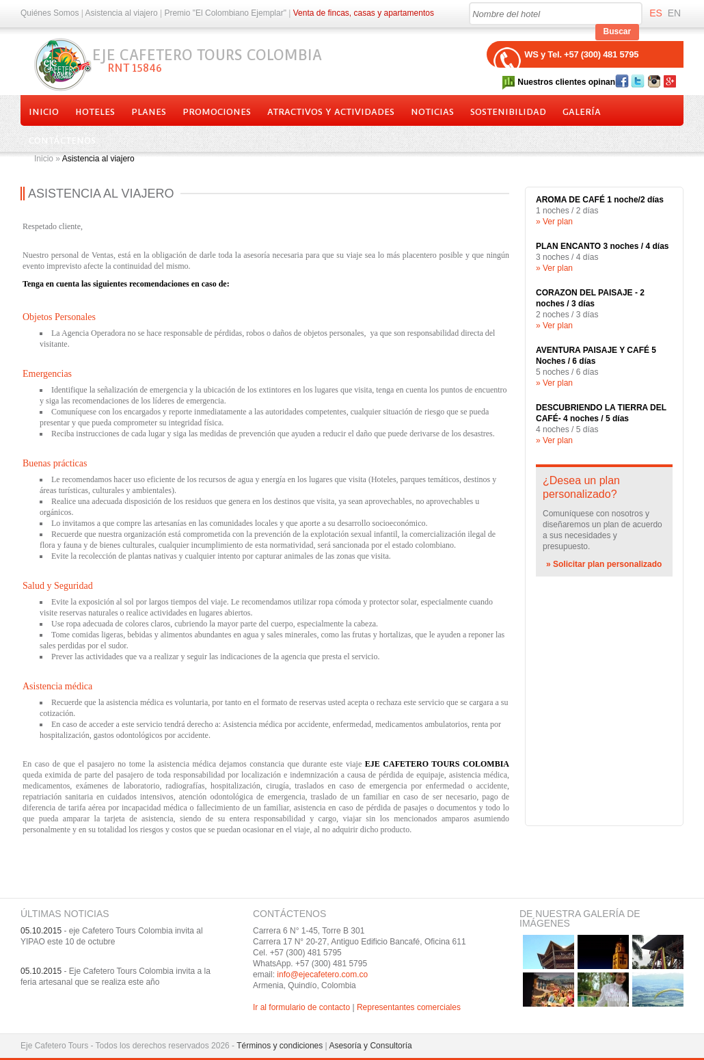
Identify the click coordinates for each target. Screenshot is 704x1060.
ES (655, 13)
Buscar (618, 31)
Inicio (44, 112)
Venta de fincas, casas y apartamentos (363, 13)
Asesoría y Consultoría (370, 1045)
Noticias (432, 112)
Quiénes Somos (50, 13)
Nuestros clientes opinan (566, 82)
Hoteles (95, 112)
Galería (582, 112)
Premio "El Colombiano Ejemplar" (225, 13)
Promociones (216, 112)
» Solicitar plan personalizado (604, 564)
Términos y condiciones (279, 1045)
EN (674, 13)
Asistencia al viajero (121, 13)
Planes (148, 112)
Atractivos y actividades (330, 112)
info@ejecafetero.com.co (322, 974)
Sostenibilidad (508, 112)
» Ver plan (554, 221)
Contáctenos (62, 140)
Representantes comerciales (409, 1007)
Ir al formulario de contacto (301, 1007)
